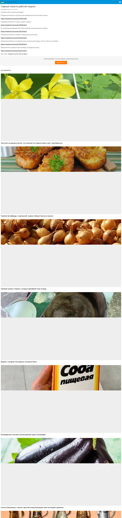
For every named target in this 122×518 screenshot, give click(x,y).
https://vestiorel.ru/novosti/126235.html (14, 25)
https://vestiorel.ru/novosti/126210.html (14, 19)
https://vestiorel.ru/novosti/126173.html (14, 51)
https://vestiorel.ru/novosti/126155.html (14, 38)
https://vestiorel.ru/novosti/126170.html (14, 31)
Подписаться (61, 62)
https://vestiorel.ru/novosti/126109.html (14, 44)
